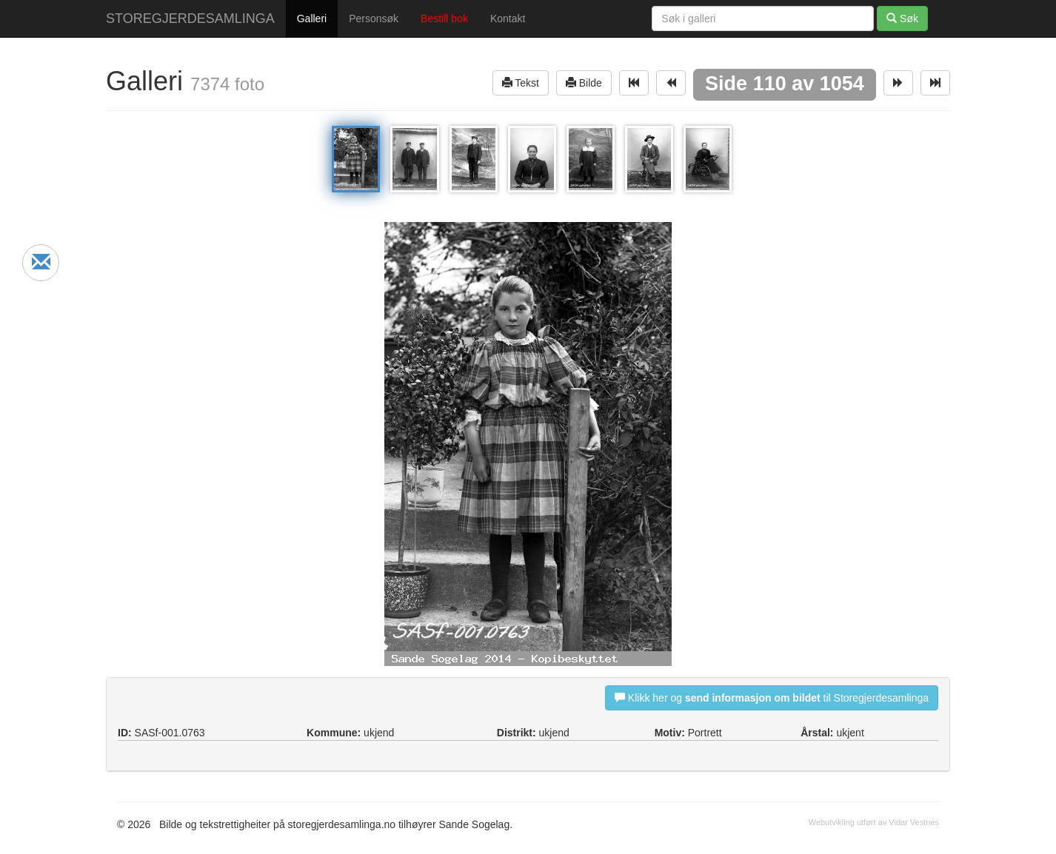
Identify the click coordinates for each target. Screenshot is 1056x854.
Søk (902, 18)
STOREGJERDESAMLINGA (190, 18)
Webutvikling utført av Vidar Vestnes (874, 822)
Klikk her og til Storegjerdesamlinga (772, 697)
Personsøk (373, 18)
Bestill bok (444, 18)
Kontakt (507, 18)
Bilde (584, 82)
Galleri (312, 18)
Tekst (520, 82)
